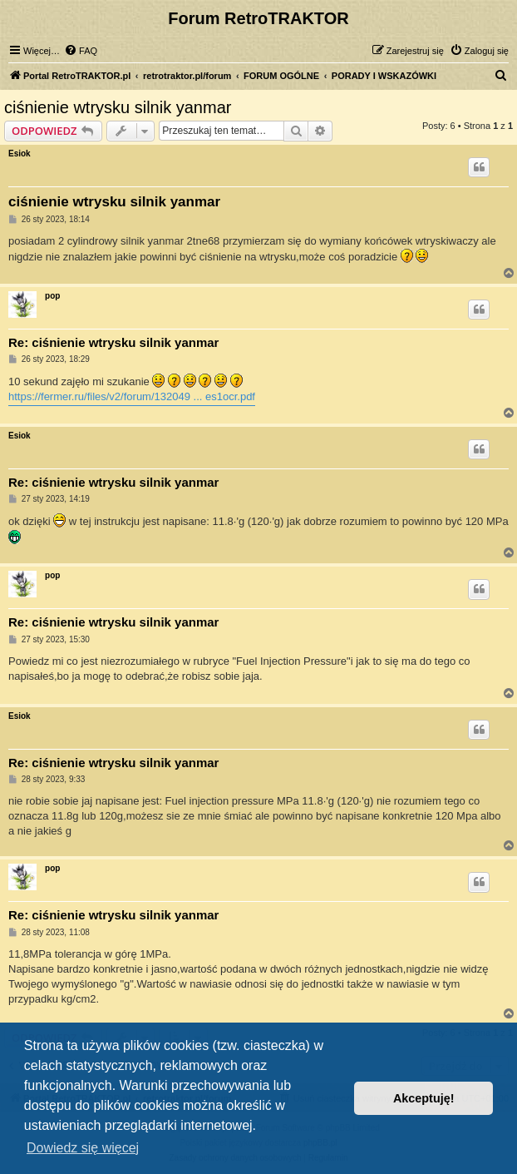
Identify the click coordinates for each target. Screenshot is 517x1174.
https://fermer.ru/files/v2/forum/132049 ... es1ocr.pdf (131, 396)
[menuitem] (80, 51)
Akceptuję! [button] (424, 1098)
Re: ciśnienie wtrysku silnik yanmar (113, 342)
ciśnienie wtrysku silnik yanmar (117, 107)
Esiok (19, 153)
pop (52, 295)
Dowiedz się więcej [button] (83, 1148)
